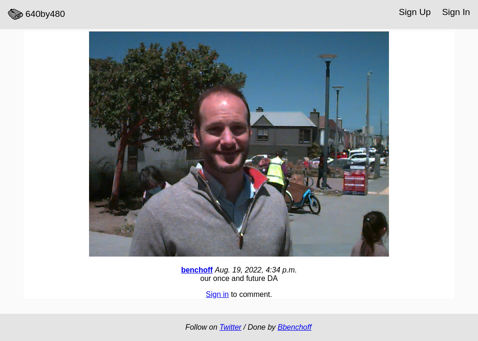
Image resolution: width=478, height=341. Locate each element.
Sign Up (415, 12)
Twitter (230, 327)
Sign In (456, 12)
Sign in (217, 294)
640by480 (36, 14)
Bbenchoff (295, 327)
